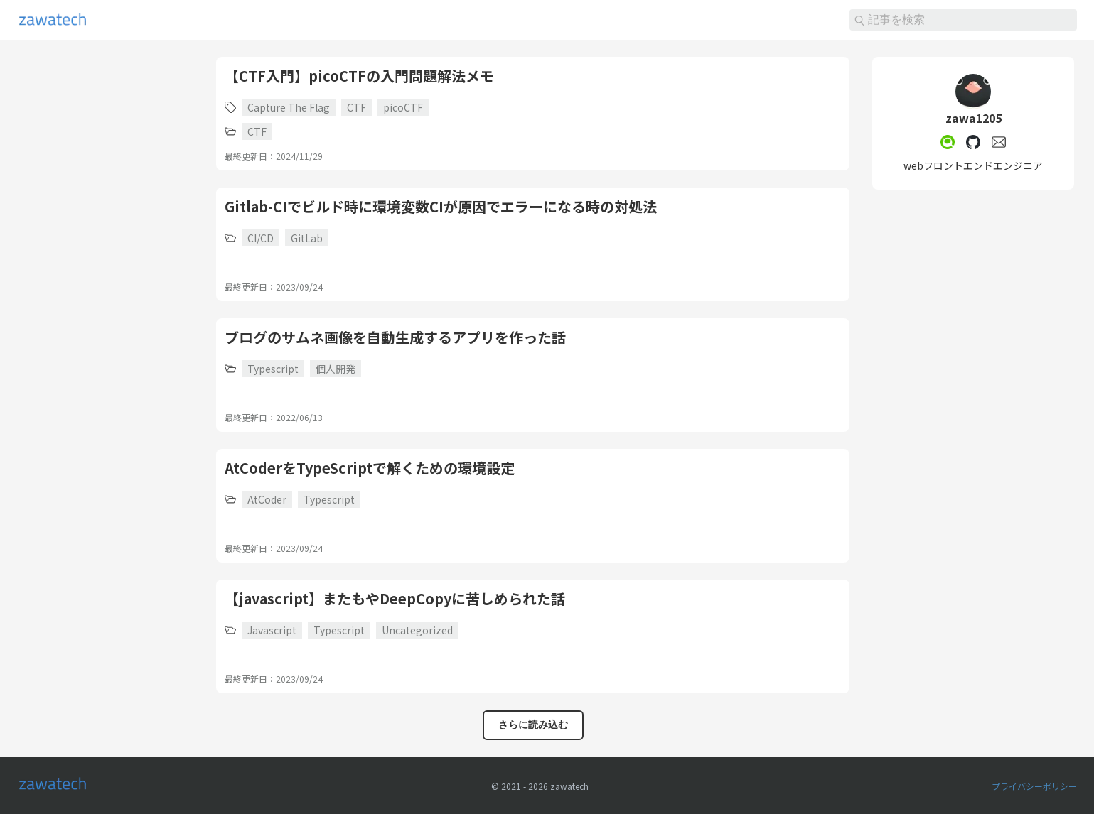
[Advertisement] (105, 270)
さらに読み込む (533, 724)
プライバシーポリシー (1034, 786)
